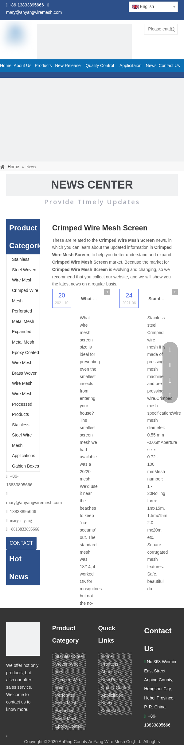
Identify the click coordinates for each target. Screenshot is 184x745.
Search (172, 29)
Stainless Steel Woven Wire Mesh (24, 269)
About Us (110, 671)
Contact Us (112, 710)
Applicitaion (112, 695)
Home (107, 656)
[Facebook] (11, 721)
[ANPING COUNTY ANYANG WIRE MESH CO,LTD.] (23, 639)
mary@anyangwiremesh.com (34, 502)
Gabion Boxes (25, 466)
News (106, 702)
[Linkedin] (23, 721)
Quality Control (115, 687)
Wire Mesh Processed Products (22, 404)
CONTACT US (21, 545)
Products (109, 664)
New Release (114, 679)
